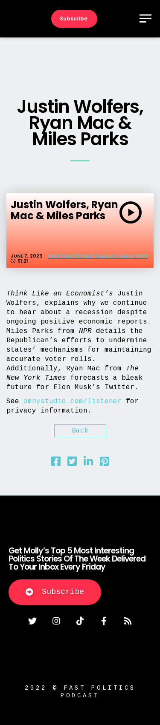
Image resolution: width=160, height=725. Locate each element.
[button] (55, 592)
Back (80, 431)
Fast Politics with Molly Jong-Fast (98, 255)
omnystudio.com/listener (72, 401)
